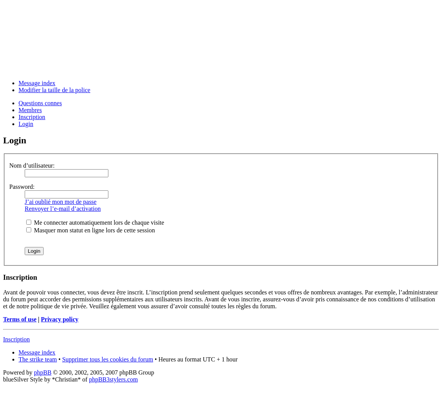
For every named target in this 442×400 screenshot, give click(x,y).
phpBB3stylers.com (113, 379)
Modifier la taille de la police (54, 90)
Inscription (32, 117)
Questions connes (40, 103)
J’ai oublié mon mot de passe (60, 201)
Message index (37, 83)
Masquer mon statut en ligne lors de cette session (90, 230)
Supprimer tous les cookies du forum (107, 359)
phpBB (42, 372)
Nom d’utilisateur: (32, 165)
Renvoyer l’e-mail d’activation (63, 208)
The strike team (38, 359)
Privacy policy (59, 319)
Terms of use (20, 319)
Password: (22, 186)
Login (26, 124)
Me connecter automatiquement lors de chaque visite (95, 222)
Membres (30, 110)
